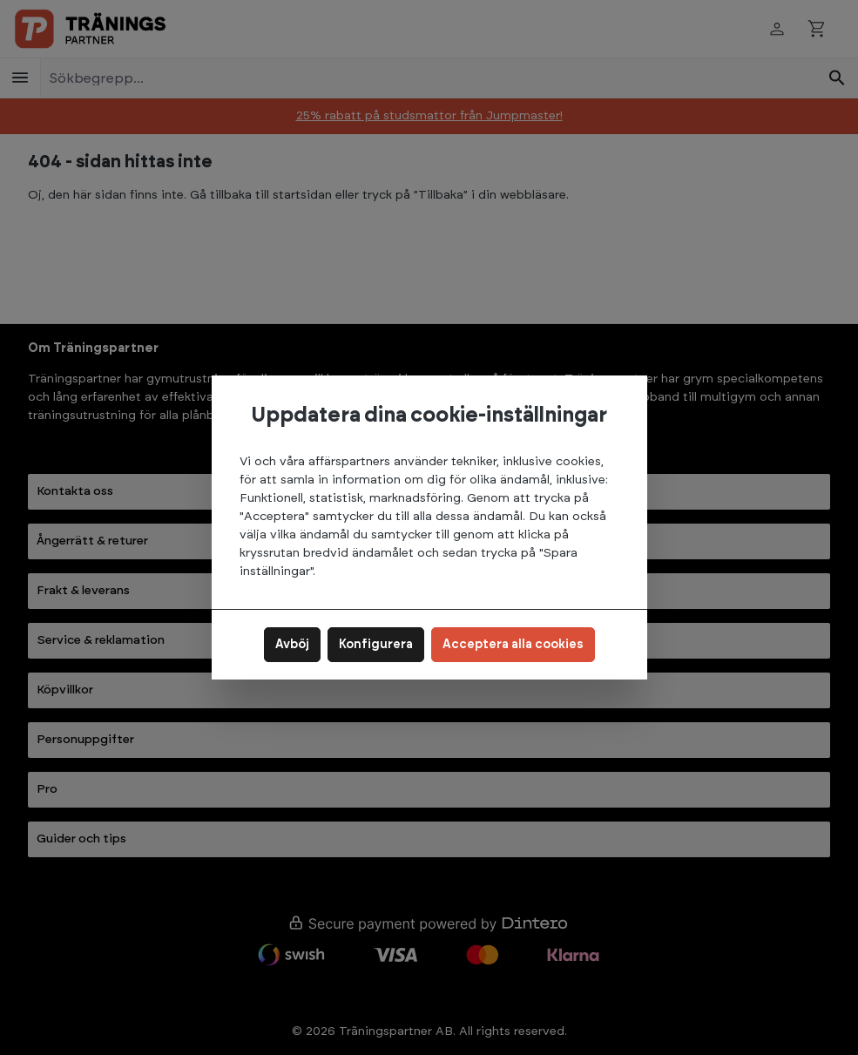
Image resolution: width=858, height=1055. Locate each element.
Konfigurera (376, 645)
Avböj (292, 645)
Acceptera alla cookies (513, 645)
